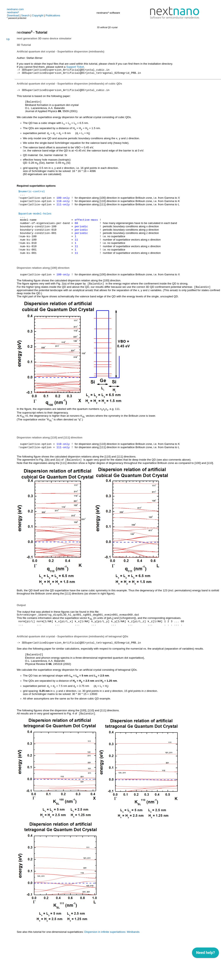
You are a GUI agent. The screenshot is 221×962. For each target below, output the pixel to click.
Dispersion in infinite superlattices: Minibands (111, 951)
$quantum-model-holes (35, 219)
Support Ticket (75, 66)
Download (13, 15)
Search (25, 15)
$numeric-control (31, 194)
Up (8, 39)
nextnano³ (13, 12)
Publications (53, 15)
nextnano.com (15, 9)
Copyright (37, 15)
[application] (205, 953)
